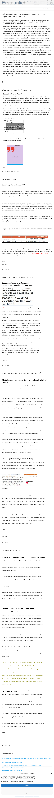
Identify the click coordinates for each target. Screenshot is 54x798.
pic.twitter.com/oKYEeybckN (10, 133)
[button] (52, 773)
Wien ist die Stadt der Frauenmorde (17, 90)
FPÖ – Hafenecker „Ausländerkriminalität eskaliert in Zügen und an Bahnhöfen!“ (24, 15)
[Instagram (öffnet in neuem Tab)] (45, 8)
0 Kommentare (16, 171)
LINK (29, 218)
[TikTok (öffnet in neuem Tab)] (47, 8)
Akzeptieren (27, 785)
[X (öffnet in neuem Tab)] (41, 8)
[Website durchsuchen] (50, 9)
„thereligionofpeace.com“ (34, 216)
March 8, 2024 (24, 126)
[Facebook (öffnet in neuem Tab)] (43, 8)
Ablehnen (27, 789)
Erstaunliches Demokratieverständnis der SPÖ (21, 373)
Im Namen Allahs (9, 179)
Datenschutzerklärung (19, 796)
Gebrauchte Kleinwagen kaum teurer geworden (12, 770)
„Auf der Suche (38, 704)
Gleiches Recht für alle (11, 550)
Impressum (36, 796)
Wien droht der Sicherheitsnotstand (17, 277)
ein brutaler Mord (31, 325)
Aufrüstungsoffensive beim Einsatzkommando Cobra (13, 767)
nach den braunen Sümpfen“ (8, 707)
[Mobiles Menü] (3, 8)
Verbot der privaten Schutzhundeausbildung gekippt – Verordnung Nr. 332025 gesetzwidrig (21, 765)
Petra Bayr (4, 495)
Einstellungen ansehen (27, 793)
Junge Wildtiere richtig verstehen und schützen (12, 762)
